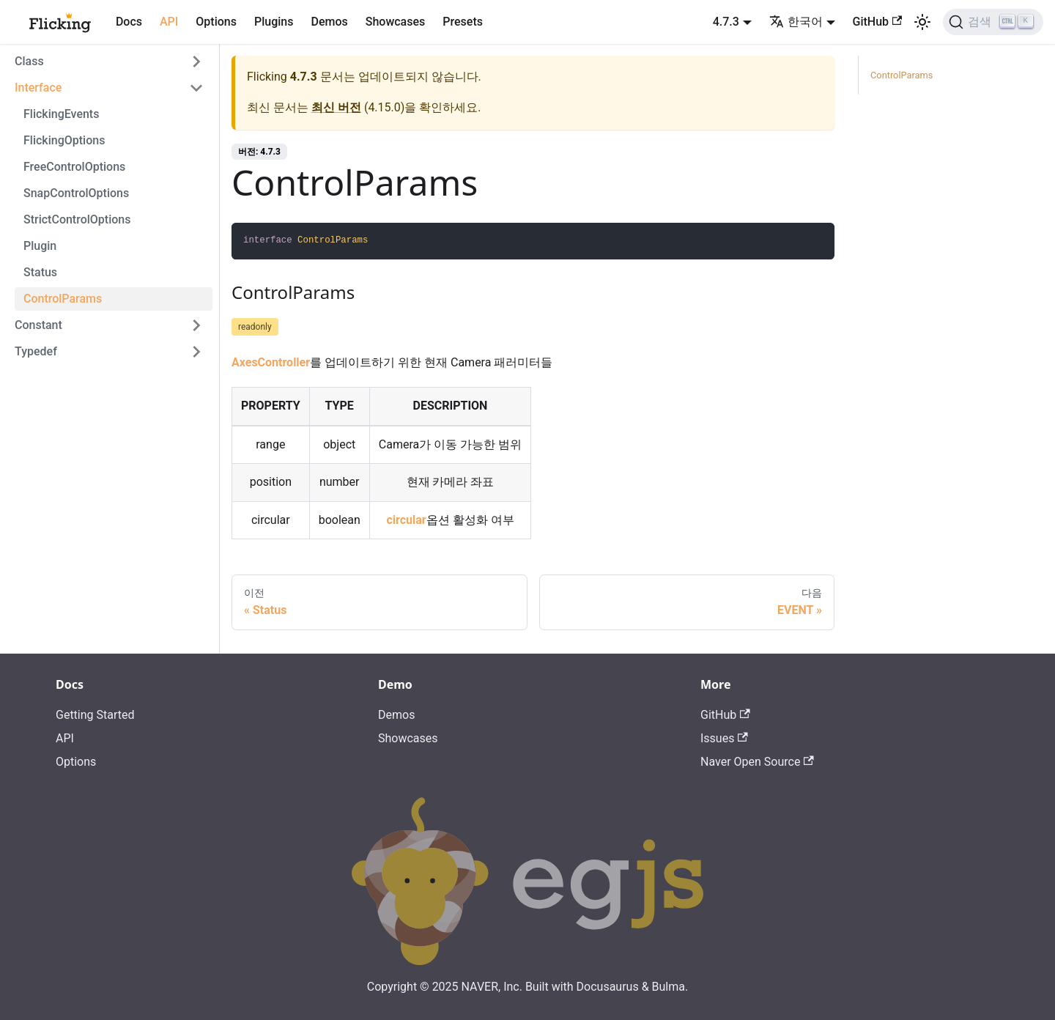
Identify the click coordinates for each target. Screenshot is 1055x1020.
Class (29, 61)
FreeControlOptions (74, 167)
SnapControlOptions (76, 193)
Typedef (36, 351)
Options (216, 22)
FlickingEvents (61, 114)
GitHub (878, 22)
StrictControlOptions (76, 219)
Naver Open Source (757, 762)
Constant (38, 325)
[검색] (993, 22)
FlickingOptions (64, 140)
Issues (724, 738)
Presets (463, 22)
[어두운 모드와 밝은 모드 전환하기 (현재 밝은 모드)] (922, 22)
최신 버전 (336, 107)
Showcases (396, 22)
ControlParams (62, 299)
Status (40, 272)
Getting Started (95, 715)
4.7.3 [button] (726, 22)
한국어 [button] (796, 22)
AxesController (271, 362)
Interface (38, 88)
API (169, 22)
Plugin (39, 246)
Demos (329, 22)
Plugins (273, 22)
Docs (129, 22)
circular (406, 520)
